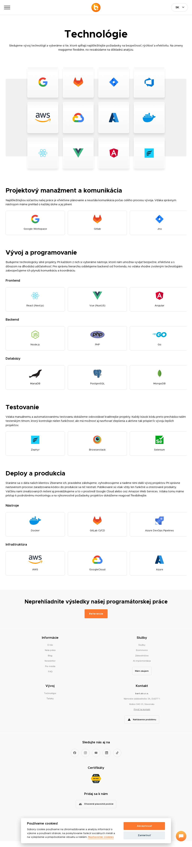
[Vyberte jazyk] (179, 7)
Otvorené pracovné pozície (99, 810)
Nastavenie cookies (101, 837)
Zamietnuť (144, 835)
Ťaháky (50, 704)
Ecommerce (142, 656)
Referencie (96, 619)
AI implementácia (142, 667)
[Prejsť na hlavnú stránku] (96, 7)
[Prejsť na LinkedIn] (106, 758)
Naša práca (50, 656)
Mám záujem (142, 676)
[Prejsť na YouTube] (96, 758)
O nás (50, 651)
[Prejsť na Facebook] (75, 758)
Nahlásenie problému (144, 725)
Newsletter (50, 667)
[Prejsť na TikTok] (117, 758)
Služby (141, 651)
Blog (50, 661)
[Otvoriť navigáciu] (7, 7)
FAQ (50, 677)
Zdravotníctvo (141, 661)
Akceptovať (144, 826)
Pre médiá (50, 672)
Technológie (50, 699)
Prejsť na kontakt (142, 715)
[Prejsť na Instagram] (85, 758)
